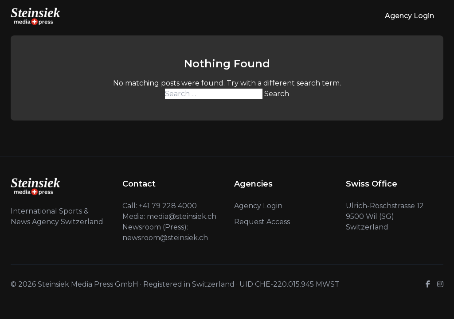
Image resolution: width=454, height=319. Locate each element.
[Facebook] (428, 284)
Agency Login (409, 16)
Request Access (262, 222)
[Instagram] (440, 284)
